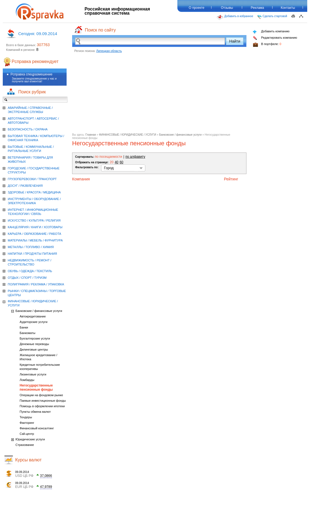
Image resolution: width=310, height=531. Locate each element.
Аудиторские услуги (34, 322)
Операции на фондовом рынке (41, 395)
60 (121, 162)
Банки (24, 327)
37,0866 (46, 476)
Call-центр (27, 433)
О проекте (196, 8)
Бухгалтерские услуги (35, 338)
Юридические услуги (30, 439)
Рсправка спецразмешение (31, 74)
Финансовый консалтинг (37, 428)
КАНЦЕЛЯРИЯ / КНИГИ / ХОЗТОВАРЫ (35, 227)
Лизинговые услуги (33, 374)
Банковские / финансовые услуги (180, 134)
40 (116, 162)
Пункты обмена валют (35, 411)
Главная (90, 134)
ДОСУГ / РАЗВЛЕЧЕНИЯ (25, 185)
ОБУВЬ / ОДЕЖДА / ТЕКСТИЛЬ (30, 271)
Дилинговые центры (34, 349)
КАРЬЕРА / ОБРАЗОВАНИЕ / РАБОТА (34, 233)
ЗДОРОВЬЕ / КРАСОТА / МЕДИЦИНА (34, 192)
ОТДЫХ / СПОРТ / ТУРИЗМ (27, 277)
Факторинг (27, 422)
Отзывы (227, 8)
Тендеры (26, 417)
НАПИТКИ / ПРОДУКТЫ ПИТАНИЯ (32, 253)
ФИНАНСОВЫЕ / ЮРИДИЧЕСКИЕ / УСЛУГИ (127, 134)
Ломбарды (27, 380)
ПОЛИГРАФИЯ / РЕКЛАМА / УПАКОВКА (36, 284)
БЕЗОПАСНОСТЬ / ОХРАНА (28, 129)
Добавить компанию (271, 32)
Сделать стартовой (272, 17)
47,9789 (46, 487)
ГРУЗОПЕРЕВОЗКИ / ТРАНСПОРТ (32, 179)
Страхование (24, 444)
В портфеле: (267, 44)
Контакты (288, 8)
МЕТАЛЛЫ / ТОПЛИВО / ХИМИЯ (31, 247)
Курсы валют (28, 460)
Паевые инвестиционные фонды (43, 400)
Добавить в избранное (235, 17)
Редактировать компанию (275, 38)
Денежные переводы (34, 344)
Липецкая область (109, 50)
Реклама (257, 8)
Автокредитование (33, 316)
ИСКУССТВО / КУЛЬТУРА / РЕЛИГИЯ (34, 220)
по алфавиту (135, 157)
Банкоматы (27, 333)
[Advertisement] (159, 94)
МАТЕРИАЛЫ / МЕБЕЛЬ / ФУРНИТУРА (35, 240)
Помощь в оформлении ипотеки (42, 406)
